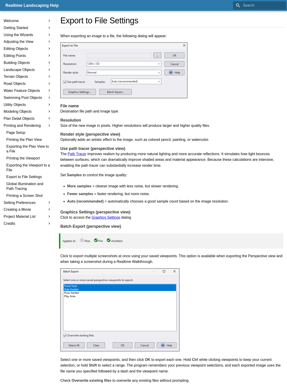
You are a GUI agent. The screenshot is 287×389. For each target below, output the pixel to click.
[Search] (259, 5)
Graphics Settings (106, 217)
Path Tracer (77, 154)
